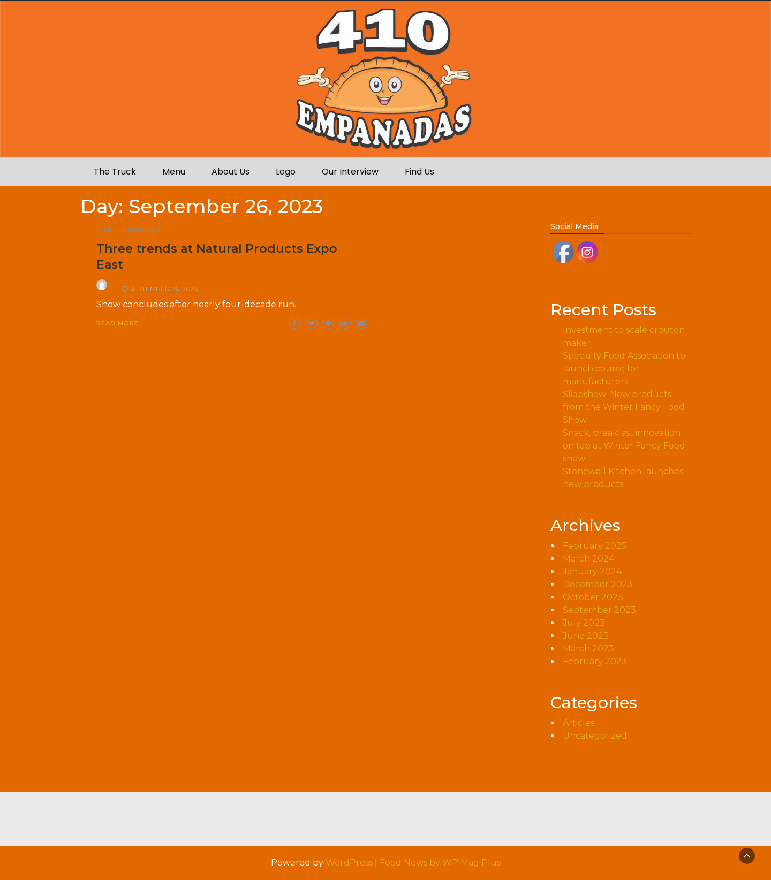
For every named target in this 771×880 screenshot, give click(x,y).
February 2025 (594, 546)
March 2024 (588, 558)
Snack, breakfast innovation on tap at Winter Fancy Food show (624, 446)
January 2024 (592, 571)
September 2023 (599, 610)
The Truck (115, 171)
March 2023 (588, 648)
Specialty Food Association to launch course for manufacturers (624, 368)
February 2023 (595, 661)
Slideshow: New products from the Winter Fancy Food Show (624, 407)
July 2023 (584, 623)
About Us (230, 171)
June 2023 (586, 636)
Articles (578, 723)
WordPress (349, 863)
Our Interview (350, 171)
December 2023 (598, 584)
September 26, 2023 (163, 289)
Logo (286, 171)
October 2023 (593, 597)
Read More (117, 323)
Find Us (419, 171)
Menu (173, 171)
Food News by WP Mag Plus (440, 863)
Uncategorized (128, 229)
